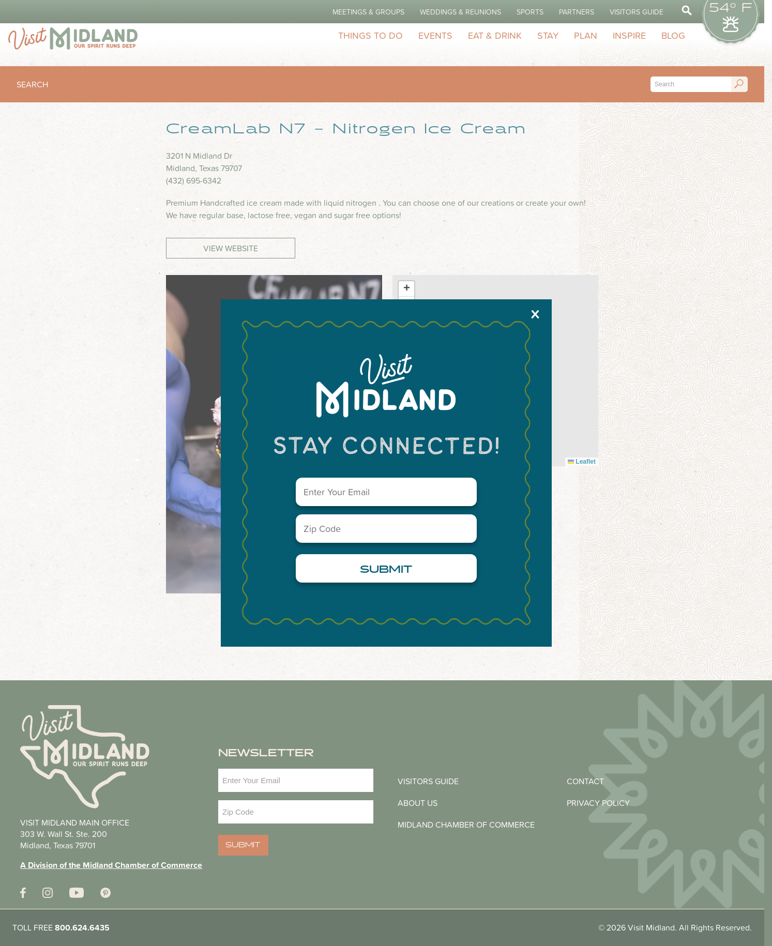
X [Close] (535, 314)
